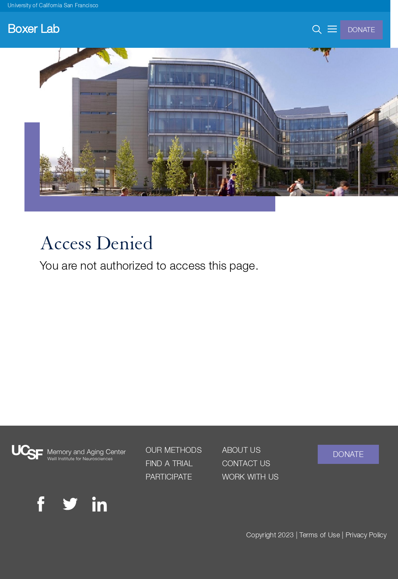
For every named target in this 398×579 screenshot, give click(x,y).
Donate (361, 30)
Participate (169, 477)
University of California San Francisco (53, 5)
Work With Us (250, 477)
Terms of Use (319, 535)
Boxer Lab (34, 30)
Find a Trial (169, 464)
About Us (241, 450)
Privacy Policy (366, 535)
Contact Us (246, 464)
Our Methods (174, 450)
